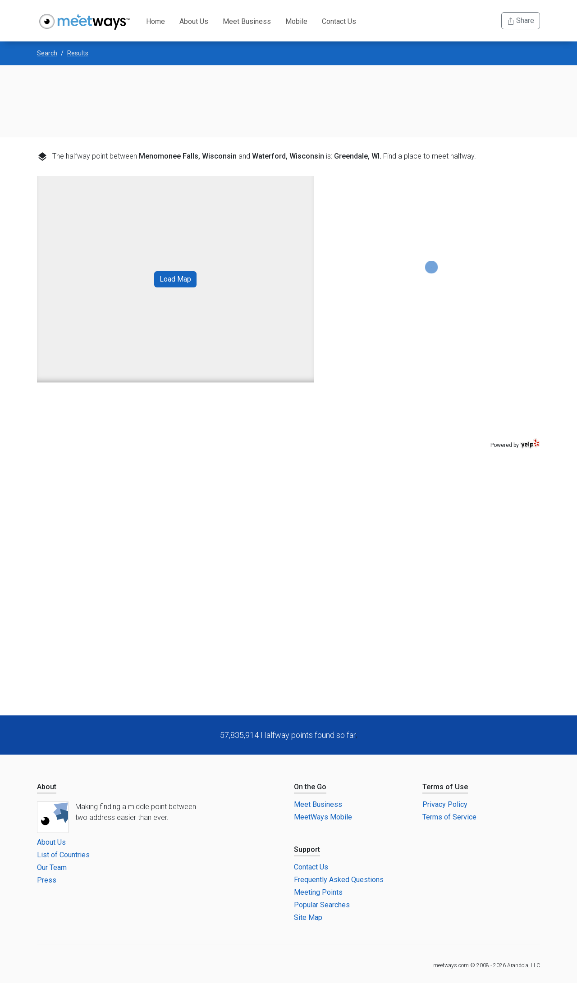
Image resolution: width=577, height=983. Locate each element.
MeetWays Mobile (323, 817)
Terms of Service (449, 817)
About (46, 787)
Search (47, 53)
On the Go (310, 787)
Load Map (175, 279)
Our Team (52, 867)
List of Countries (63, 855)
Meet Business (247, 21)
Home (155, 21)
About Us (193, 21)
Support (307, 849)
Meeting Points (318, 892)
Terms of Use (445, 787)
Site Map (308, 917)
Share (520, 20)
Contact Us (339, 21)
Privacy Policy (444, 804)
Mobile (296, 21)
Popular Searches (322, 905)
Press (46, 880)
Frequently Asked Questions (339, 879)
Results (77, 53)
